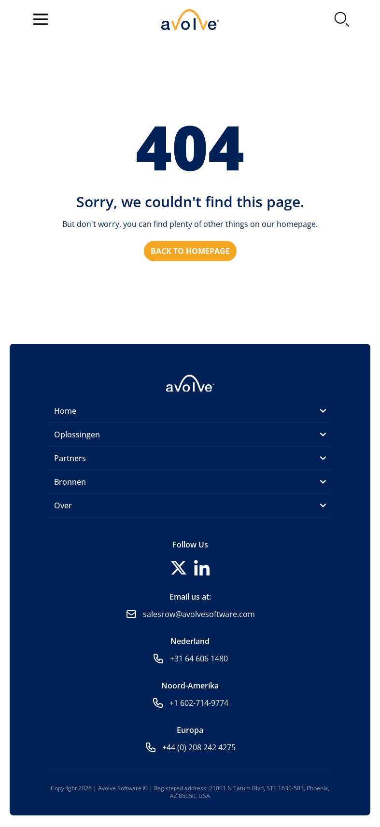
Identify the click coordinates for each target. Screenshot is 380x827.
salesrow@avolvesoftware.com (199, 614)
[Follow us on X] (178, 567)
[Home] (190, 382)
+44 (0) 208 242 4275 (199, 747)
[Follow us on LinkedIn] (202, 567)
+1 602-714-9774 (198, 703)
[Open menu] (40, 19)
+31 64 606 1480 (199, 658)
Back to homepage (190, 251)
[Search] (342, 19)
